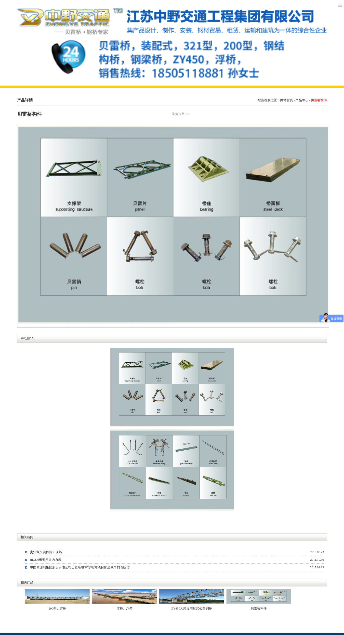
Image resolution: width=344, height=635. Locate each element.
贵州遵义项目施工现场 (46, 552)
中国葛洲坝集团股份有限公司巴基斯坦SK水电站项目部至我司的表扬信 (80, 567)
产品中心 (301, 100)
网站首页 (286, 100)
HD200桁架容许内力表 (45, 559)
